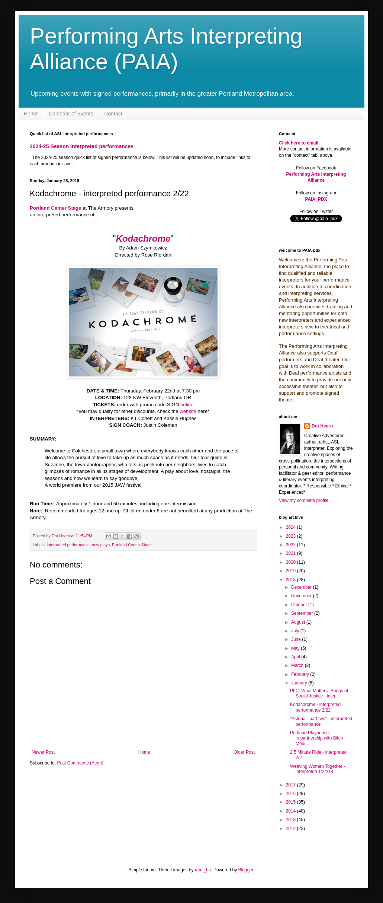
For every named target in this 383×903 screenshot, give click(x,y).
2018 (291, 579)
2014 (291, 811)
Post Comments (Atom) (80, 763)
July (295, 630)
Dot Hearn (322, 426)
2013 (291, 819)
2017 (291, 785)
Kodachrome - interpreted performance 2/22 (315, 707)
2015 (291, 802)
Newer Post (43, 752)
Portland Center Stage (132, 545)
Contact (113, 114)
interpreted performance (68, 545)
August (298, 622)
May (296, 648)
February (300, 674)
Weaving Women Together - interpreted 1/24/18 (317, 769)
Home (31, 114)
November (302, 595)
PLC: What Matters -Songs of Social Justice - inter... (319, 693)
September (302, 613)
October (299, 604)
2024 (291, 527)
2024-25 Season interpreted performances (81, 146)
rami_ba (203, 869)
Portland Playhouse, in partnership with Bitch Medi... (316, 738)
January (299, 683)
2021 (291, 553)
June (296, 639)
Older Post (244, 752)
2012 (291, 828)
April (296, 656)
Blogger (246, 869)
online (186, 404)
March (298, 665)
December (302, 587)
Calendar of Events (71, 114)
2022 (291, 544)
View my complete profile (303, 500)
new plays (101, 545)
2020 (291, 562)
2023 (291, 536)
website (188, 411)
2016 (291, 793)
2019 (291, 570)
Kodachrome (143, 238)
